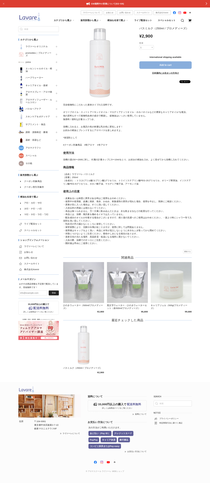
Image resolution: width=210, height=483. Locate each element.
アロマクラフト (33, 148)
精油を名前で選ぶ (117, 20)
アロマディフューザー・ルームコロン (39, 101)
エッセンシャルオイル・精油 (39, 69)
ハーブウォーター (34, 77)
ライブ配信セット (143, 20)
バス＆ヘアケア (33, 109)
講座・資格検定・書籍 (37, 132)
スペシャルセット (167, 20)
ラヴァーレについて (91, 13)
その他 (29, 163)
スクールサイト (143, 13)
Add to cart (165, 65)
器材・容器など (33, 140)
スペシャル (31, 155)
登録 (54, 293)
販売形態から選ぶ (91, 20)
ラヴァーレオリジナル (37, 46)
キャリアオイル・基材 (37, 85)
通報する (187, 251)
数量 (141, 43)
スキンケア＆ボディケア (38, 116)
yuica (28, 62)
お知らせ (109, 13)
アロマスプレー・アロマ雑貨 (39, 93)
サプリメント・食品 (36, 124)
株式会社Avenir (162, 13)
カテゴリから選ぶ (64, 20)
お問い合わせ (125, 13)
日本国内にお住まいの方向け (165, 73)
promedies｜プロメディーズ (39, 54)
